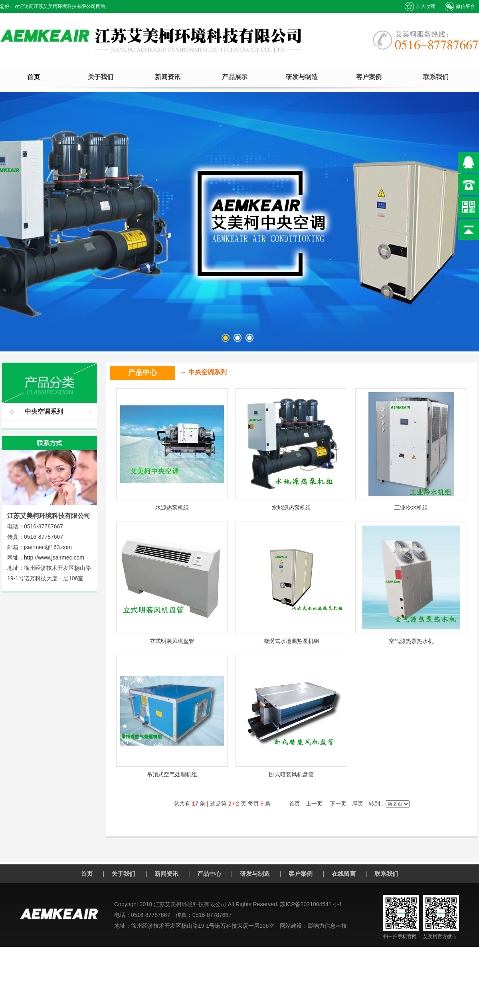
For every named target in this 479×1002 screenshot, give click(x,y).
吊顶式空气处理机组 (172, 774)
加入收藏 (419, 7)
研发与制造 (302, 76)
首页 (33, 76)
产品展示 (234, 76)
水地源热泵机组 (291, 507)
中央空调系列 (44, 411)
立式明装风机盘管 (172, 641)
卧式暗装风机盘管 (291, 774)
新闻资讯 (167, 76)
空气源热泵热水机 (411, 641)
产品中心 (209, 873)
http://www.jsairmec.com (54, 557)
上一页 (314, 803)
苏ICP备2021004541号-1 (311, 904)
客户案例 (369, 76)
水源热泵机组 (172, 507)
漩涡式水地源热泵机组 (291, 641)
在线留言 (344, 873)
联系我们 (436, 76)
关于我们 (100, 76)
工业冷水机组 (411, 507)
